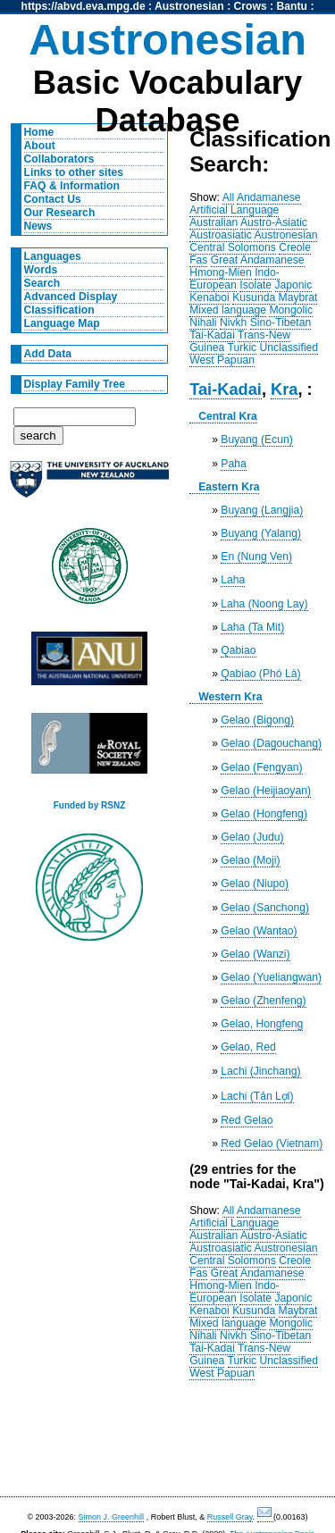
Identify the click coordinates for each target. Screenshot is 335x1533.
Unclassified (289, 347)
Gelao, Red (248, 1047)
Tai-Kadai (212, 335)
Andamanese (269, 197)
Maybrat (298, 297)
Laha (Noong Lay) (264, 604)
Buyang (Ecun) (256, 439)
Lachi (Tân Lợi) (257, 1096)
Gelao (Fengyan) (261, 767)
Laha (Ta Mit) (252, 627)
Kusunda (253, 297)
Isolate (255, 285)
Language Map (62, 323)
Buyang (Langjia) (262, 510)
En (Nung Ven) (256, 556)
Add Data (47, 354)
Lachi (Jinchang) (260, 1071)
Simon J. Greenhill (112, 1516)
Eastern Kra (228, 487)
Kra (284, 389)
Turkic (242, 347)
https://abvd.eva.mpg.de (83, 6)
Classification (59, 310)
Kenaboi (209, 297)
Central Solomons (232, 247)
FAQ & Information (72, 186)
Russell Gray (230, 1516)
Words (41, 270)
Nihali (202, 322)
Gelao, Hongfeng (262, 1024)
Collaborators (59, 159)
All (228, 197)
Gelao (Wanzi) (255, 954)
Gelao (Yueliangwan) (271, 977)
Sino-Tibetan (280, 322)
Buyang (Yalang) (261, 533)
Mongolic (291, 310)
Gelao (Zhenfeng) (263, 1000)
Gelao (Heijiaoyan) (266, 790)
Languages (52, 256)
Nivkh (233, 322)
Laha (233, 580)
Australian (213, 222)
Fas (198, 260)
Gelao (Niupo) (255, 883)
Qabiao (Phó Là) (260, 673)
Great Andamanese (258, 260)
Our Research (60, 212)
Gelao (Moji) (250, 860)
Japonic (294, 285)
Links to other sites (73, 172)
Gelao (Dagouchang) (271, 743)
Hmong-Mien (220, 272)
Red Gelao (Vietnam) (271, 1143)
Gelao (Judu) (252, 837)
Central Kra (227, 416)
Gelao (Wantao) (259, 931)
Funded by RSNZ (90, 805)
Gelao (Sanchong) (265, 907)
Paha (233, 463)
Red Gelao (246, 1120)
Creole (295, 247)
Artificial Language (234, 210)
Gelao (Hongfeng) (264, 814)
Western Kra (230, 697)
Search (42, 283)
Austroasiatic (220, 235)
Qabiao (238, 650)
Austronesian (189, 6)
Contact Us (52, 199)
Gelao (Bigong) (257, 720)
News (38, 226)
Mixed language (227, 310)
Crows (250, 6)
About (39, 145)
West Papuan (222, 360)
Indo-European (234, 278)
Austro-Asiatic (273, 222)
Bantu (292, 6)
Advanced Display (71, 296)
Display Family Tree (75, 384)
